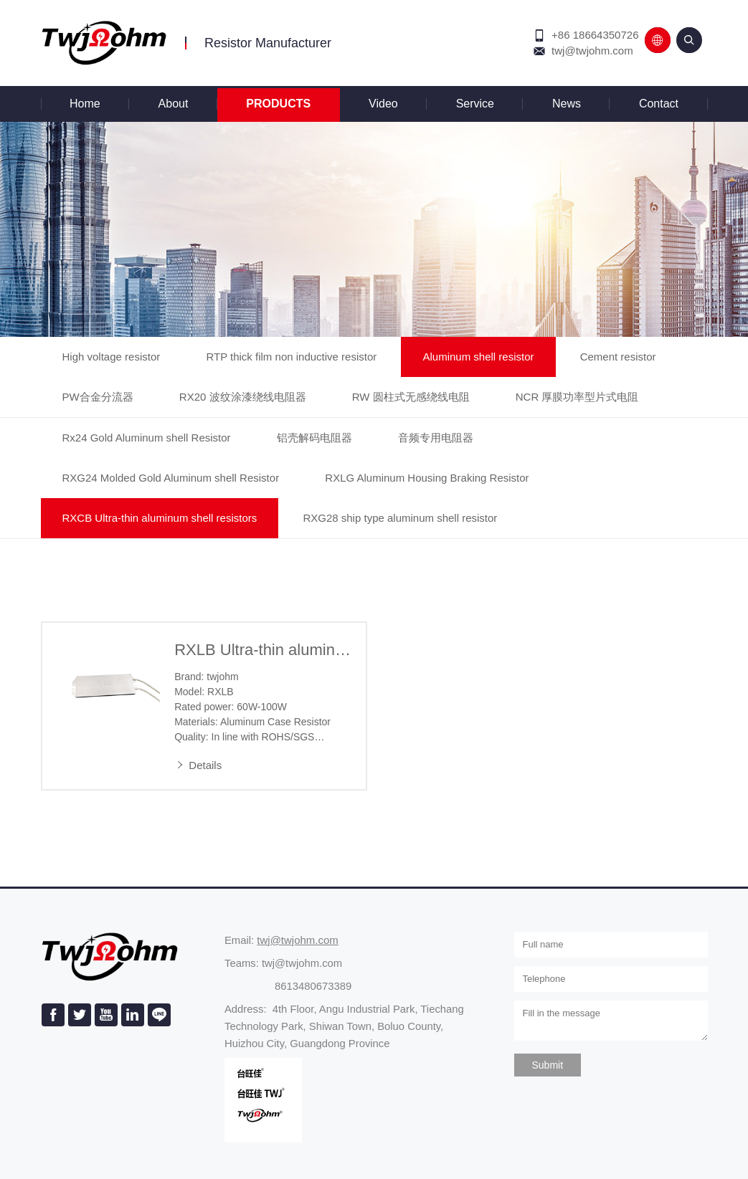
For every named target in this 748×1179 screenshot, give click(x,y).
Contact (658, 103)
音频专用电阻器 (435, 437)
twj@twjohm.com (592, 50)
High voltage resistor (111, 356)
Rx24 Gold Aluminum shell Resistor (146, 437)
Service (475, 103)
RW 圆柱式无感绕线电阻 (411, 397)
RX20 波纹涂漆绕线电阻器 (242, 397)
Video (383, 103)
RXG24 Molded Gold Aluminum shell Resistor (171, 478)
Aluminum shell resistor (478, 356)
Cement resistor (618, 356)
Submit (548, 1065)
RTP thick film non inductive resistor (291, 356)
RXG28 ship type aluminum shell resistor (400, 518)
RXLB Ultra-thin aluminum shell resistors (262, 650)
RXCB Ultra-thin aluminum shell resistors (159, 518)
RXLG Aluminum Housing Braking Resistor (427, 478)
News (566, 103)
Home (85, 103)
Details (198, 765)
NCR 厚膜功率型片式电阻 (577, 397)
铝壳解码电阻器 (314, 437)
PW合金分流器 (97, 397)
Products (278, 103)
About (173, 103)
